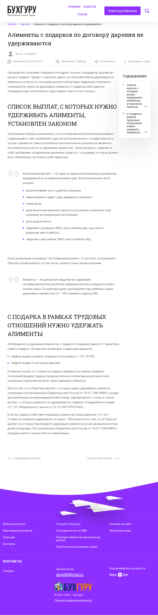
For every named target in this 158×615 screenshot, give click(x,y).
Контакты (9, 543)
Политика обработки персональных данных (78, 539)
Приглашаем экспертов (17, 530)
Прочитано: (71, 62)
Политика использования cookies (77, 546)
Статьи (82, 14)
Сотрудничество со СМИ (71, 530)
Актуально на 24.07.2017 (25, 62)
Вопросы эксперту (14, 524)
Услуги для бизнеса (122, 12)
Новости (90, 6)
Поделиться (105, 61)
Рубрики (74, 6)
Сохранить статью (136, 61)
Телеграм (9, 537)
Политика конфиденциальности (73, 600)
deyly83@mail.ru (69, 575)
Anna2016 (30, 53)
